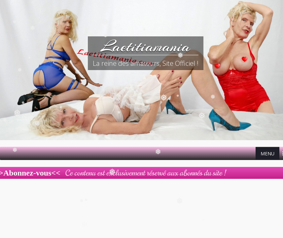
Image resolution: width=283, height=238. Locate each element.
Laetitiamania (145, 46)
